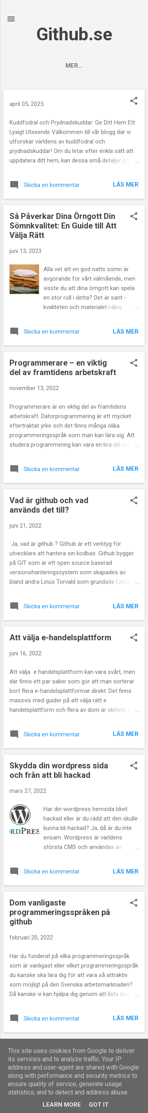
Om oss (98, 65)
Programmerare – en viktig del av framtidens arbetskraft (62, 367)
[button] (134, 101)
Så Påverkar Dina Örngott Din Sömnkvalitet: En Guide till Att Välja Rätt (62, 225)
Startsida (55, 65)
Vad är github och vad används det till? (48, 505)
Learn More (62, 1104)
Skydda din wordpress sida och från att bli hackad (58, 770)
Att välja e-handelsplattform (60, 637)
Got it (99, 1104)
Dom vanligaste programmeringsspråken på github (59, 912)
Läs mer (126, 184)
